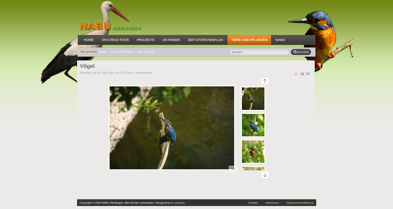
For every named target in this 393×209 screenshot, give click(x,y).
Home (102, 51)
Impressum (272, 202)
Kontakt (253, 202)
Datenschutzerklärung (299, 202)
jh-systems (178, 202)
